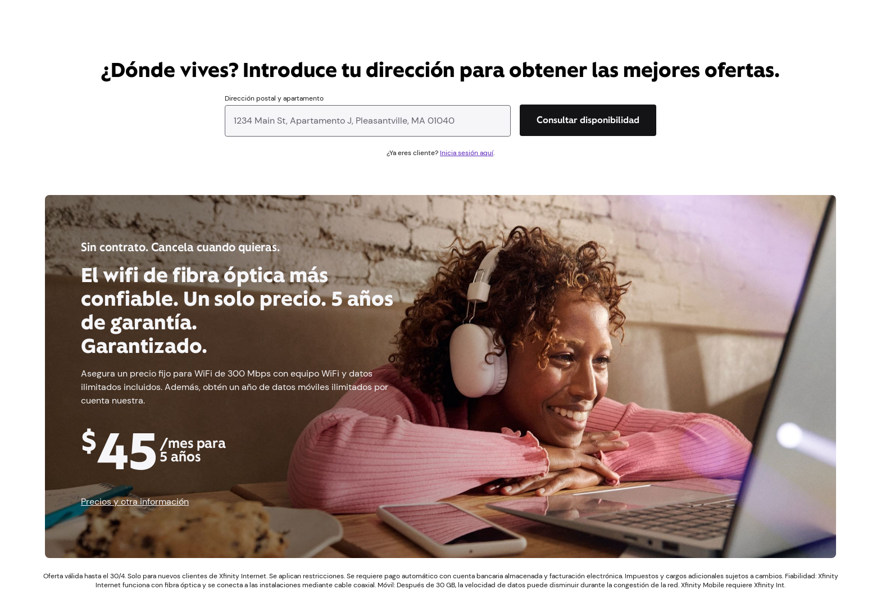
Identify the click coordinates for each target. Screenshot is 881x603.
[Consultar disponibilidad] (588, 120)
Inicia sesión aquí (466, 152)
